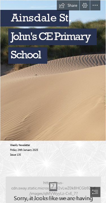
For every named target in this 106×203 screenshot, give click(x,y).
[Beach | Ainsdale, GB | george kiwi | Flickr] (53, 70)
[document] (53, 101)
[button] (68, 5)
